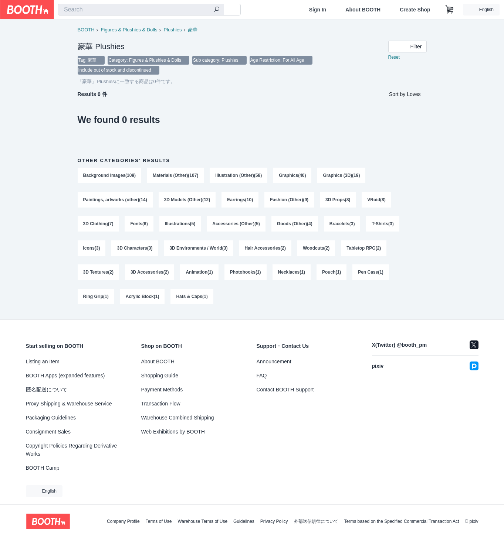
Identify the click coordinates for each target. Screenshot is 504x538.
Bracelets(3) (342, 224)
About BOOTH (362, 9)
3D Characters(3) (135, 249)
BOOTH (86, 29)
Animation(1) (199, 273)
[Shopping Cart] (449, 9)
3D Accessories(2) (150, 273)
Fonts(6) (139, 224)
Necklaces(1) (291, 273)
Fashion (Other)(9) (289, 200)
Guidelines (243, 521)
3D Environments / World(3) (199, 249)
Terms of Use (159, 521)
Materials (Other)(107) (175, 176)
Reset (394, 57)
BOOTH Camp (43, 468)
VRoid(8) (377, 200)
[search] (216, 10)
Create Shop (415, 9)
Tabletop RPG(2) (364, 249)
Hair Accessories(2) (265, 249)
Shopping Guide (159, 375)
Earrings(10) (240, 200)
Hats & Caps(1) (192, 298)
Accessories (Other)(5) (236, 224)
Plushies (173, 29)
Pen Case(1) (371, 273)
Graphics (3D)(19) (341, 176)
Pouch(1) (331, 273)
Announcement (274, 361)
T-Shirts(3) (383, 224)
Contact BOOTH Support (285, 390)
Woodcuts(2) (316, 249)
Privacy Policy (274, 521)
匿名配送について (46, 390)
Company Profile (123, 521)
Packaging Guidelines (51, 418)
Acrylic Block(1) (142, 298)
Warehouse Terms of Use (202, 521)
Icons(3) (91, 249)
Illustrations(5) (180, 224)
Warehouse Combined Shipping (177, 418)
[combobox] (141, 10)
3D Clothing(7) (98, 224)
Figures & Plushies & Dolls (129, 29)
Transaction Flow (160, 404)
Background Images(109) (109, 176)
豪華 (193, 29)
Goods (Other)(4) (294, 224)
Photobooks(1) (245, 273)
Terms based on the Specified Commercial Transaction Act (401, 521)
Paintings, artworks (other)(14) (115, 200)
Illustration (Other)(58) (239, 176)
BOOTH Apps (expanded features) (65, 375)
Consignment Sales (48, 432)
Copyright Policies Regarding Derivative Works (71, 450)
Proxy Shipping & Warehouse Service (69, 404)
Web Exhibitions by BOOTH (173, 432)
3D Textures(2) (98, 273)
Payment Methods (162, 390)
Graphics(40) (292, 176)
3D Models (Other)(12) (187, 200)
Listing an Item (43, 361)
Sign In (318, 9)
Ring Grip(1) (96, 298)
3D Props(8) (338, 200)
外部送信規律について (316, 521)
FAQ (262, 375)
